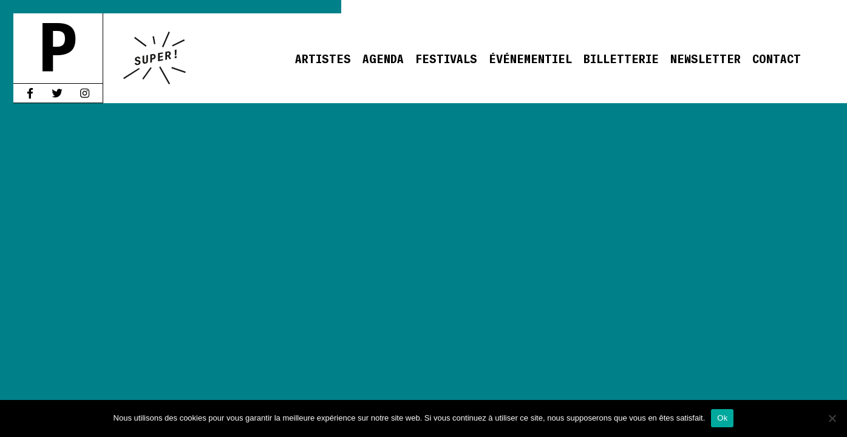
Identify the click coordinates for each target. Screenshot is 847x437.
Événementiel (530, 58)
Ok (722, 417)
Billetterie (621, 58)
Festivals (446, 58)
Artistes (323, 58)
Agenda (383, 58)
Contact (776, 58)
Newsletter (705, 58)
